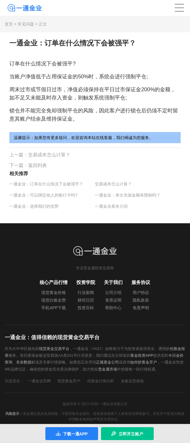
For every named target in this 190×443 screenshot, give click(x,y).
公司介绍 (113, 292)
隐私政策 (141, 300)
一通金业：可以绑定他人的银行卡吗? (43, 195)
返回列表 (37, 165)
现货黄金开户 (68, 381)
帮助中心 (113, 307)
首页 (9, 24)
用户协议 (141, 292)
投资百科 (86, 307)
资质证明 (113, 300)
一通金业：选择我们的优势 (34, 206)
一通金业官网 (39, 381)
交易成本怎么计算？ (49, 154)
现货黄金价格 (53, 292)
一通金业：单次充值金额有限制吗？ (127, 195)
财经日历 (86, 300)
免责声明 (141, 307)
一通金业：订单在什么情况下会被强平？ (46, 184)
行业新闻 (86, 292)
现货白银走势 (53, 300)
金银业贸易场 (132, 381)
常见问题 (26, 24)
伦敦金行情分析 (100, 381)
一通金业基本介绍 (111, 206)
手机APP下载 (53, 307)
